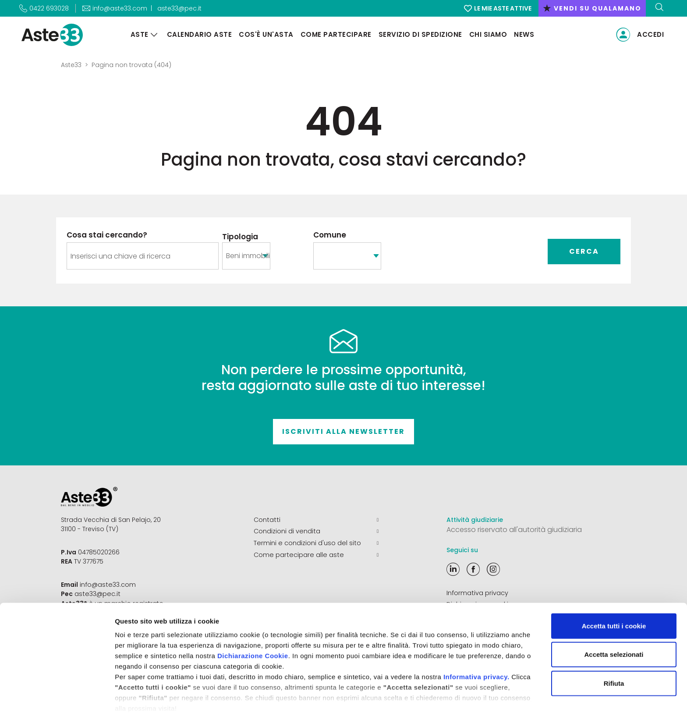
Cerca (584, 251)
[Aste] (153, 35)
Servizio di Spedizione (419, 34)
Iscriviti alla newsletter (343, 431)
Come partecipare (335, 34)
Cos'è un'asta (265, 34)
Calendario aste (198, 34)
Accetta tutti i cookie (614, 586)
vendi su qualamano (592, 8)
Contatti (316, 519)
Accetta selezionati (613, 614)
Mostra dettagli (461, 695)
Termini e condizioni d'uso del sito (316, 542)
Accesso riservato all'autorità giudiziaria (514, 530)
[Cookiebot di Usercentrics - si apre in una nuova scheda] (56, 695)
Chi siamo (487, 34)
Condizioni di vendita (316, 531)
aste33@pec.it (179, 8)
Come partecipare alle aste (316, 554)
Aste (139, 34)
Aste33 (71, 64)
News (523, 34)
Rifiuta (614, 643)
